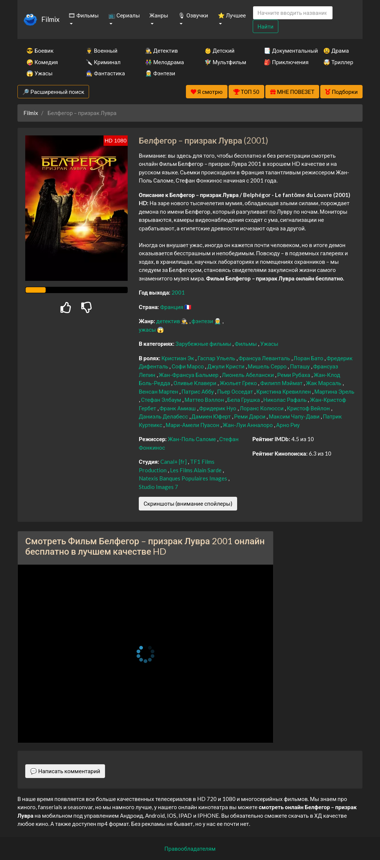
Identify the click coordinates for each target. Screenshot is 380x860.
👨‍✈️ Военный (101, 50)
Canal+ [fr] (174, 461)
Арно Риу (288, 424)
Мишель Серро (268, 366)
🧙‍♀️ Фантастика (105, 73)
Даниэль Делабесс (164, 416)
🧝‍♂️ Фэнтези (160, 73)
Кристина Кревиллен (284, 391)
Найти (265, 26)
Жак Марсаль (324, 383)
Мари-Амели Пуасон (193, 424)
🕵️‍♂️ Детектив (161, 50)
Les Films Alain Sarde (196, 470)
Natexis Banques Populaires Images (183, 478)
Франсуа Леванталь (265, 358)
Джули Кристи (226, 366)
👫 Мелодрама (164, 62)
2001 (178, 292)
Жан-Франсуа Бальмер (189, 374)
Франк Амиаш (178, 408)
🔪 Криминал (103, 62)
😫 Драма (336, 50)
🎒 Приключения (283, 62)
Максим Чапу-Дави (295, 416)
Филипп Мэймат (282, 383)
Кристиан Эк (178, 358)
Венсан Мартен (159, 391)
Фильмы (246, 343)
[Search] (293, 13)
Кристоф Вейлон (309, 408)
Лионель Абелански (248, 374)
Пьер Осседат (235, 391)
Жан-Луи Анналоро (248, 424)
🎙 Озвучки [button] (193, 15)
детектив (168, 321)
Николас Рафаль (285, 399)
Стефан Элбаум (161, 399)
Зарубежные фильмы (204, 343)
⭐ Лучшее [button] (232, 15)
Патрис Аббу (198, 391)
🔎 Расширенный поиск (53, 91)
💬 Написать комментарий (65, 771)
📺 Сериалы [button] (124, 15)
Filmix (50, 19)
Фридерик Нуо (218, 408)
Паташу (300, 366)
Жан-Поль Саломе (192, 439)
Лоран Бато (309, 358)
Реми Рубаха (294, 374)
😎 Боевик (39, 50)
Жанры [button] (159, 15)
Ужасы (269, 343)
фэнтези (202, 321)
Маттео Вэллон (204, 399)
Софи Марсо (188, 366)
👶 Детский (219, 50)
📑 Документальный (283, 50)
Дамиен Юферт (211, 416)
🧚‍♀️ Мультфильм (224, 62)
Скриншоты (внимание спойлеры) (188, 503)
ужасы (148, 329)
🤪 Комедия (42, 62)
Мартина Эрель (334, 391)
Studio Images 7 (158, 486)
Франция (172, 306)
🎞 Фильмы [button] (83, 15)
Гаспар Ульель (216, 358)
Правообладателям (190, 848)
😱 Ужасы (39, 73)
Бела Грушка (244, 399)
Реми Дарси (250, 416)
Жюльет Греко (239, 383)
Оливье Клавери (195, 383)
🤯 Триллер (338, 62)
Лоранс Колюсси (262, 408)
